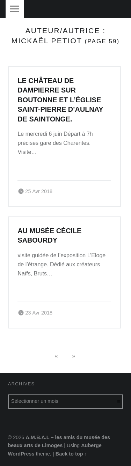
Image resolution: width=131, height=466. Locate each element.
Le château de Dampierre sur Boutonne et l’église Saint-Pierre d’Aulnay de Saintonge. (60, 100)
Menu (15, 9)
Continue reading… (43, 167)
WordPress (21, 454)
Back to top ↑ (71, 454)
